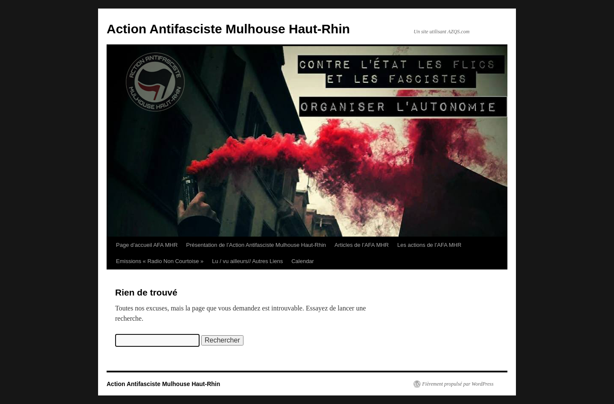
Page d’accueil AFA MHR (147, 245)
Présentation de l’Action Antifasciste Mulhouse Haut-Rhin (256, 245)
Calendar (302, 261)
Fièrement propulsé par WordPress (457, 384)
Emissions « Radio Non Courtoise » (159, 261)
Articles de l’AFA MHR (362, 245)
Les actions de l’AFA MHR (429, 245)
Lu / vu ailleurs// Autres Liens (247, 261)
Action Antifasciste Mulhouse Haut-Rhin (228, 29)
